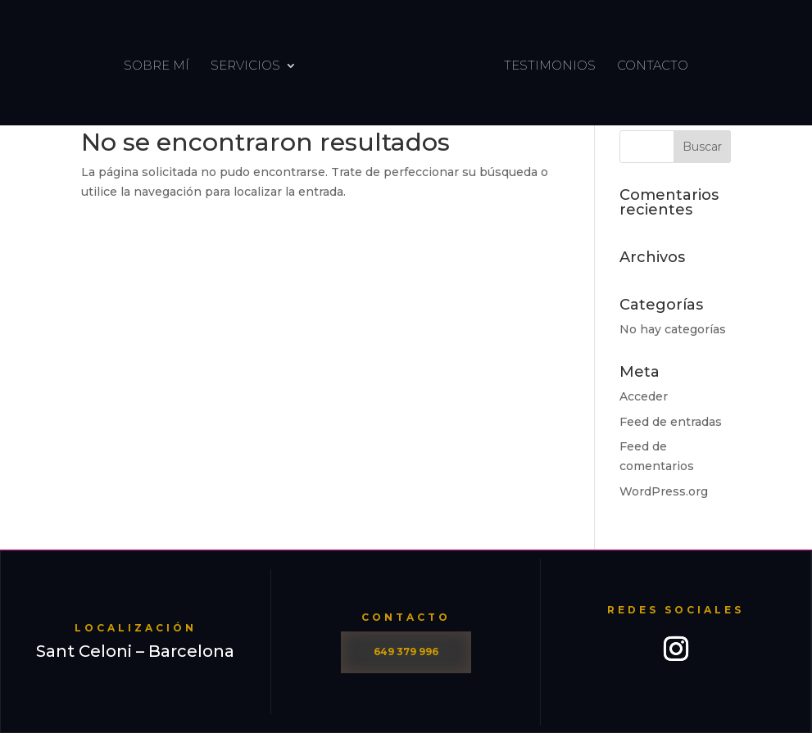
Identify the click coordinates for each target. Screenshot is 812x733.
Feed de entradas (670, 421)
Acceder (643, 396)
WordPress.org (663, 491)
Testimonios (548, 65)
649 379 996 (406, 651)
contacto (651, 65)
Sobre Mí (158, 65)
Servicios (247, 65)
